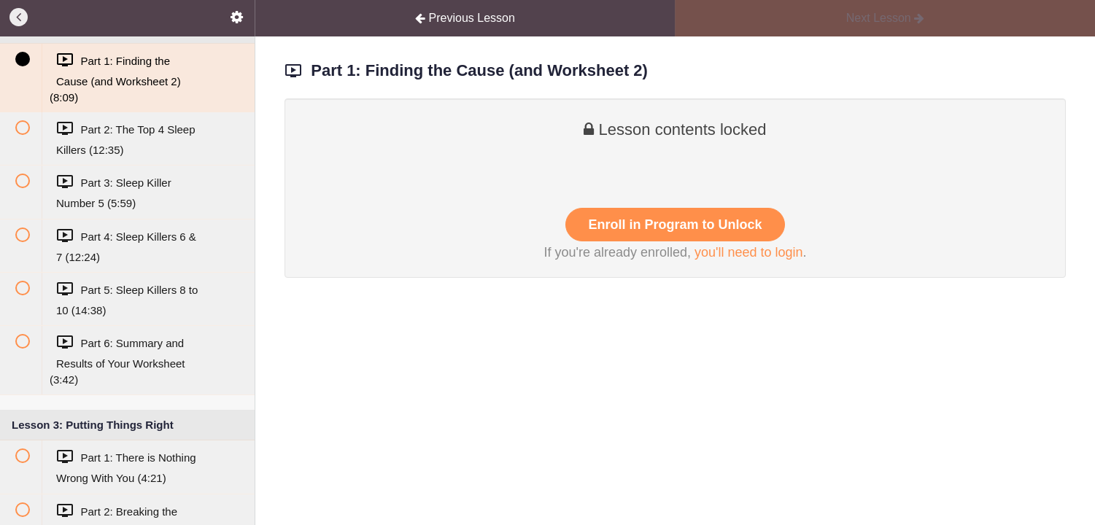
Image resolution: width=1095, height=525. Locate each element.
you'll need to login (748, 252)
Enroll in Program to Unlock (675, 224)
